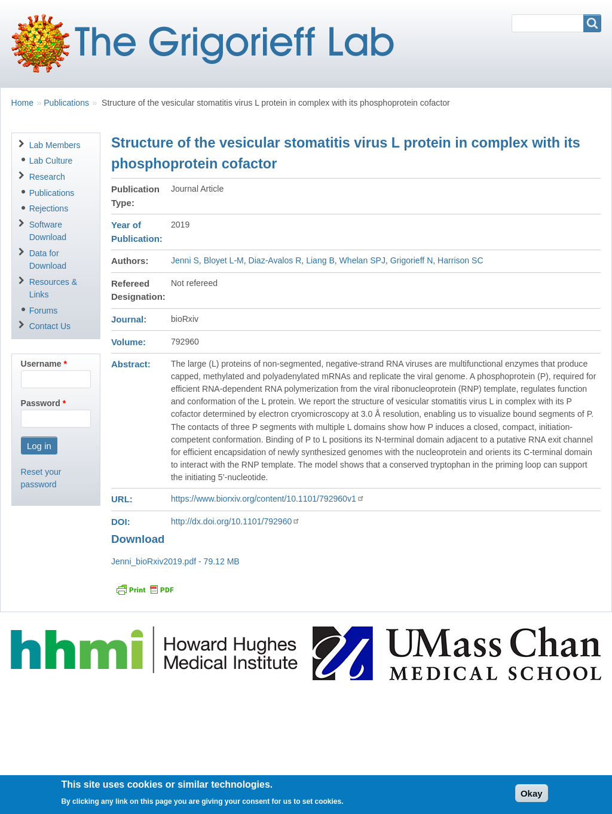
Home (22, 102)
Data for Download (47, 259)
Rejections (49, 208)
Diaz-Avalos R (275, 260)
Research (47, 177)
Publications (66, 102)
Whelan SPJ (362, 260)
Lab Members (55, 145)
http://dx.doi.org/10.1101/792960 (235, 521)
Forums (43, 310)
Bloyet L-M (224, 260)
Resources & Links (53, 288)
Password (40, 403)
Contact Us (50, 326)
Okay (532, 797)
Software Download (47, 231)
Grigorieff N (411, 260)
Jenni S (185, 260)
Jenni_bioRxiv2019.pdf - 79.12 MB (175, 561)
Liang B (320, 260)
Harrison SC (460, 260)
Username (41, 363)
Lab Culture (51, 160)
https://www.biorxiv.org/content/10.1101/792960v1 (268, 498)
